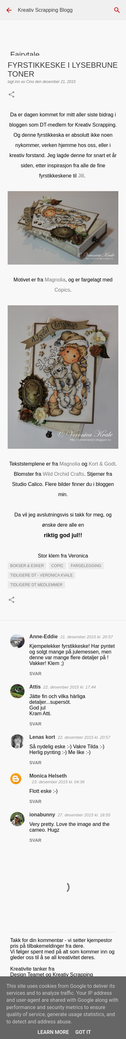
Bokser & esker (27, 566)
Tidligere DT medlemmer (36, 585)
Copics (62, 290)
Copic (57, 566)
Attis (35, 686)
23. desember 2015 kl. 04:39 (58, 781)
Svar (35, 673)
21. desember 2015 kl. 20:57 (86, 636)
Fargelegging (86, 566)
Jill (81, 175)
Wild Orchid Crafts (63, 474)
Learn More (53, 1032)
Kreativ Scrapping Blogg (45, 10)
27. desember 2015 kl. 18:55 (84, 815)
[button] (11, 95)
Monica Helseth (48, 776)
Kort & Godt (102, 464)
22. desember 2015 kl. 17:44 (69, 687)
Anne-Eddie (43, 636)
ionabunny (42, 814)
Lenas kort (42, 737)
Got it (83, 1032)
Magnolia (55, 279)
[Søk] (117, 10)
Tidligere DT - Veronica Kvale (41, 575)
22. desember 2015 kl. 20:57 (84, 737)
